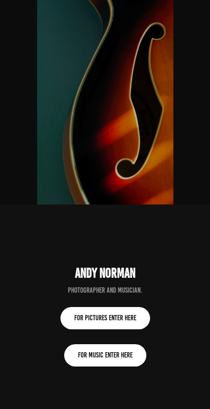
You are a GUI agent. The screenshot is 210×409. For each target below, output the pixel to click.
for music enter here (105, 355)
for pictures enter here (105, 318)
